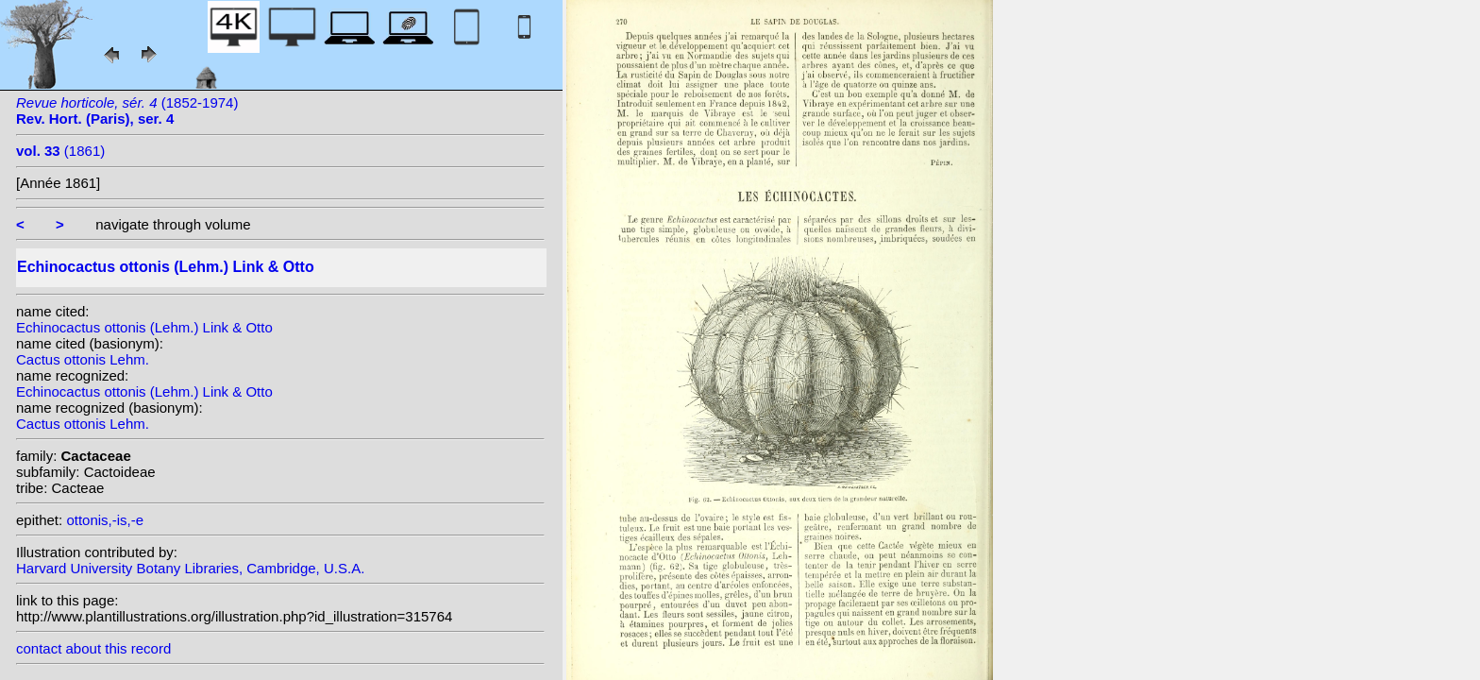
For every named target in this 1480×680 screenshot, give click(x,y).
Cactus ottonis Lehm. (82, 359)
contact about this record (93, 648)
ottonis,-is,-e (104, 520)
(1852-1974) (127, 110)
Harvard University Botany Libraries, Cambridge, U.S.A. (190, 568)
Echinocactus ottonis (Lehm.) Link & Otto (144, 327)
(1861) (60, 151)
